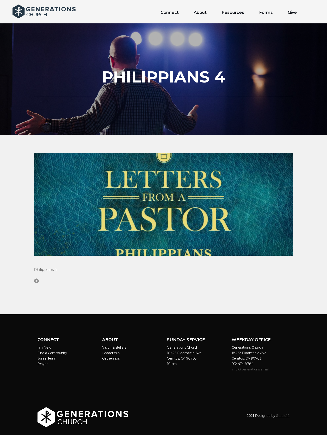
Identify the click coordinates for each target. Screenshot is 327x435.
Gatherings (111, 358)
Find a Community (52, 353)
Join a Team (46, 358)
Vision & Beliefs (114, 347)
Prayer (42, 364)
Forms (266, 12)
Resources (233, 12)
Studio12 (283, 416)
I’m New (44, 347)
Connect (170, 12)
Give (292, 12)
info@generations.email (251, 369)
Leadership (111, 353)
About (200, 12)
